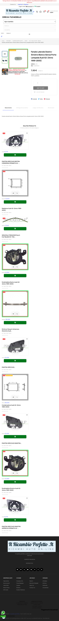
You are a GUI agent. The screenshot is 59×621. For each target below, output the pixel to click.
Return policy (6, 587)
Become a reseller (34, 583)
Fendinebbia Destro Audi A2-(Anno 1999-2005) (11, 283)
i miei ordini (6, 585)
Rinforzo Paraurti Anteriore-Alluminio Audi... (11, 330)
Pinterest (47, 99)
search (31, 581)
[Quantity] (38, 83)
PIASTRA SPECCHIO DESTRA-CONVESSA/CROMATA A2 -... (11, 162)
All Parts (45, 583)
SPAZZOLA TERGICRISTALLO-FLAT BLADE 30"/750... (11, 236)
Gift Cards (5, 589)
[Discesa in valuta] (2, 33)
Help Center (6, 581)
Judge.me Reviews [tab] (38, 108)
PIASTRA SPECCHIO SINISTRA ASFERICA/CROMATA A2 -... (11, 527)
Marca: (33, 64)
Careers (18, 585)
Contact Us (13, 4)
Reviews (18, 587)
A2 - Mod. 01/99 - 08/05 (6, 165)
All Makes (45, 581)
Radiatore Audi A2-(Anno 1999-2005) (12, 209)
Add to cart (40, 88)
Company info (19, 581)
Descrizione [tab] (8, 108)
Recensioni (51, 108)
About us (32, 585)
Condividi (35, 99)
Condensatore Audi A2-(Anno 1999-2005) (11, 406)
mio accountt (6, 583)
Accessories (45, 587)
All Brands (45, 585)
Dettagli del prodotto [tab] (22, 108)
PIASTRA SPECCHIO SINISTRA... (12, 443)
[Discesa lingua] (8, 33)
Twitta (41, 99)
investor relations (20, 589)
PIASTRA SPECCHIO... (8, 367)
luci (36, 64)
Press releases (20, 583)
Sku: (32, 65)
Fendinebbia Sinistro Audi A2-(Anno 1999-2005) (11, 489)
